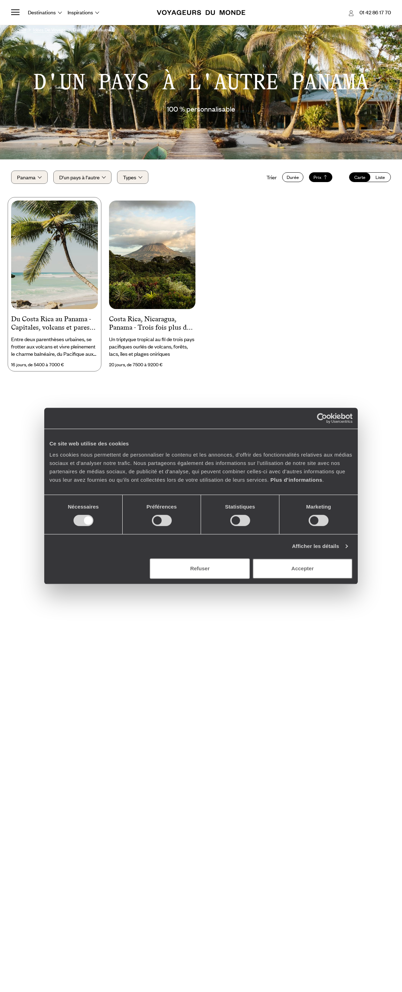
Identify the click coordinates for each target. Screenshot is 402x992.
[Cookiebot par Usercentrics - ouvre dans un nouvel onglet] (322, 418)
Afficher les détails (315, 546)
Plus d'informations (296, 480)
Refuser (200, 568)
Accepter (302, 568)
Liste (380, 177)
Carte (359, 177)
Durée (293, 177)
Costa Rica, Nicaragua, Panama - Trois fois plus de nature (149, 324)
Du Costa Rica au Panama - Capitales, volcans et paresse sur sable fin (53, 324)
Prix (321, 177)
